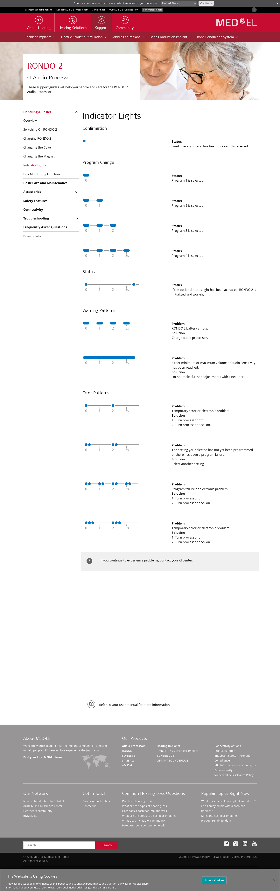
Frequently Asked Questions (45, 227)
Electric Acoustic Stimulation (83, 37)
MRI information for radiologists (235, 765)
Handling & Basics (37, 112)
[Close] (274, 883)
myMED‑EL (115, 9)
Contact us (89, 806)
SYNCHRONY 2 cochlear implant (177, 751)
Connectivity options (227, 746)
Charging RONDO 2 (37, 138)
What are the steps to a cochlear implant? (149, 816)
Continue (206, 3)
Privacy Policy (201, 857)
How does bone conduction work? (144, 825)
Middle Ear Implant (128, 37)
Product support (225, 751)
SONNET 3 (129, 755)
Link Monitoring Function (41, 174)
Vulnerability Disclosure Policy (234, 775)
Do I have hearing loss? (137, 801)
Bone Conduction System (217, 37)
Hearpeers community (37, 811)
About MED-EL (64, 9)
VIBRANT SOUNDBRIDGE (172, 760)
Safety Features (35, 201)
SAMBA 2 (128, 760)
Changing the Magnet (39, 156)
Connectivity (33, 209)
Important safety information (233, 755)
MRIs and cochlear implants (219, 816)
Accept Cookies (214, 883)
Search (107, 845)
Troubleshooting (36, 218)
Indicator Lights (34, 165)
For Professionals (152, 9)
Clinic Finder (98, 9)
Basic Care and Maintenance (45, 183)
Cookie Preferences (244, 857)
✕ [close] (277, 3)
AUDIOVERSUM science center (42, 806)
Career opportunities (96, 801)
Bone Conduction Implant (170, 37)
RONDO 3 (128, 751)
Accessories (32, 192)
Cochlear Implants (40, 37)
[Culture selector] (179, 3)
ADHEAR (127, 765)
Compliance (222, 760)
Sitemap (183, 857)
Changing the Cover (37, 147)
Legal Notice (221, 857)
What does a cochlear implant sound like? (228, 801)
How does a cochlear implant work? (145, 811)
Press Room (81, 9)
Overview (30, 120)
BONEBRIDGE (165, 755)
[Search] (254, 9)
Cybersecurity (223, 770)
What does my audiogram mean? (143, 820)
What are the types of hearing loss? (145, 806)
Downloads (32, 236)
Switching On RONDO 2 (40, 129)
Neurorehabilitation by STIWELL (44, 801)
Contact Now (131, 9)
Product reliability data (216, 820)
